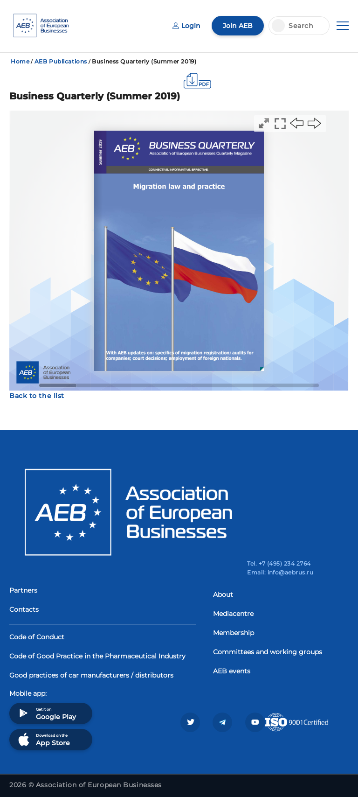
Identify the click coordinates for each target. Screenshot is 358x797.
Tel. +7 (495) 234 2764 (279, 563)
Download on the (43, 739)
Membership (233, 633)
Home (20, 61)
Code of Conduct (36, 637)
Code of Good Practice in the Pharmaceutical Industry (97, 656)
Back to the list (36, 396)
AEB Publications (60, 61)
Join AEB (238, 25)
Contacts (24, 609)
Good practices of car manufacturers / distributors (91, 675)
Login (186, 25)
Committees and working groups (267, 652)
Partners (23, 590)
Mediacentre (233, 613)
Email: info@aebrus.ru (280, 572)
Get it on (46, 713)
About (223, 594)
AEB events (231, 671)
